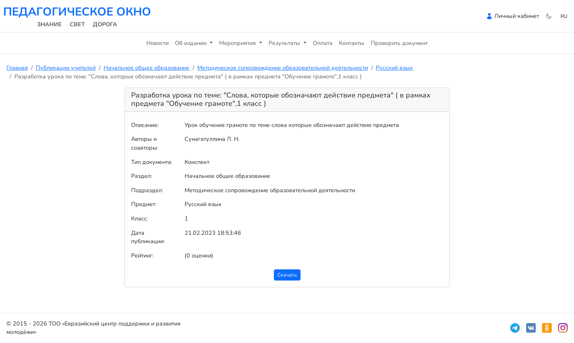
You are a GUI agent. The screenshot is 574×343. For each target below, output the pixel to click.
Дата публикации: (148, 237)
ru (563, 16)
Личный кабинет (516, 16)
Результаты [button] (285, 43)
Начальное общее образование (146, 68)
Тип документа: (151, 162)
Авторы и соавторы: (144, 143)
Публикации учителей (66, 68)
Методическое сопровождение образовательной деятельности (282, 68)
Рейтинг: (142, 255)
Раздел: (141, 176)
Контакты (351, 43)
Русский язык (394, 68)
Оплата (322, 43)
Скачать (287, 274)
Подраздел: (147, 190)
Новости (157, 43)
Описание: (145, 125)
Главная (17, 68)
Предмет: (143, 204)
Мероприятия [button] (238, 43)
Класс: (139, 218)
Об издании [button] (191, 43)
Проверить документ (399, 43)
